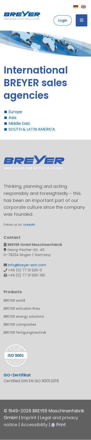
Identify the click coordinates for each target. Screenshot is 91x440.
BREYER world (14, 300)
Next (86, 44)
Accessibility (34, 425)
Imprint (28, 418)
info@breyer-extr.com (27, 265)
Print (58, 425)
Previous (4, 44)
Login (62, 20)
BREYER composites (20, 324)
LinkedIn (29, 225)
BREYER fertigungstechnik (25, 332)
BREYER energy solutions (24, 316)
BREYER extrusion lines (22, 308)
